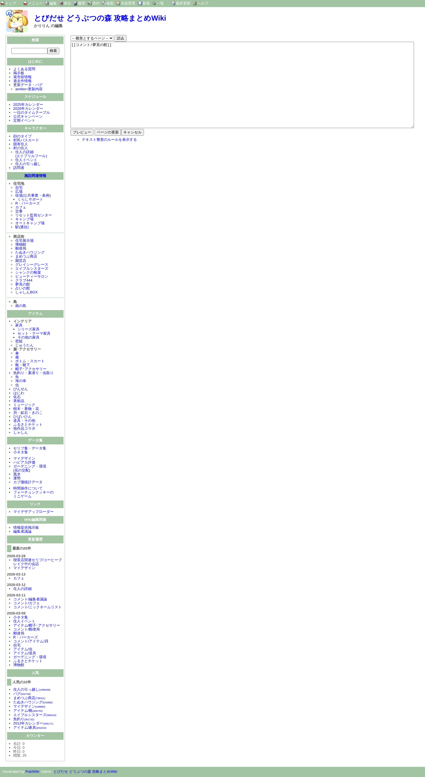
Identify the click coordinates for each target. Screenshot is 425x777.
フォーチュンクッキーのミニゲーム (33, 495)
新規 (146, 3)
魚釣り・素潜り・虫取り (33, 373)
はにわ (18, 393)
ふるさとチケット (28, 425)
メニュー (35, 3)
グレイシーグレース (31, 265)
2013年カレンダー (33, 724)
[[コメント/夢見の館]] (242, 93)
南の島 (20, 306)
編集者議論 (22, 532)
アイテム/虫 (23, 650)
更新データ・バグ (28, 85)
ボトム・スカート (30, 361)
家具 (19, 326)
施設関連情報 (35, 176)
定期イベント (24, 121)
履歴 (81, 3)
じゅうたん (24, 346)
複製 (110, 3)
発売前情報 (22, 77)
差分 (67, 3)
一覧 (160, 3)
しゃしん (20, 433)
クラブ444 (23, 281)
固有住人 (20, 144)
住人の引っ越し (28, 164)
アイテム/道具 (24, 653)
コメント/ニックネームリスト (37, 607)
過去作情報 (22, 81)
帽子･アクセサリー (31, 369)
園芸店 (20, 261)
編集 (53, 3)
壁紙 (19, 342)
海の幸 (20, 381)
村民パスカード (26, 141)
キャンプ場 (24, 220)
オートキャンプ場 (30, 223)
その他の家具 (28, 338)
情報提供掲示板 (26, 528)
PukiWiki (32, 772)
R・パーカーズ (27, 204)
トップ (10, 3)
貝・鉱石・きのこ (28, 413)
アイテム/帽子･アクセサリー (36, 626)
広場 (19, 192)
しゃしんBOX (26, 293)
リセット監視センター (33, 216)
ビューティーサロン (31, 277)
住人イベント (26, 160)
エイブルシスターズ (31, 269)
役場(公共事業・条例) (33, 196)
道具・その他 (24, 421)
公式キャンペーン (28, 117)
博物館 (20, 245)
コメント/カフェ (26, 604)
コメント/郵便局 (26, 630)
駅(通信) (22, 227)
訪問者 (18, 168)
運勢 (17, 479)
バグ (22, 694)
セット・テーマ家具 (34, 334)
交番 (19, 212)
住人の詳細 (22, 589)
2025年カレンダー (28, 105)
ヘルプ (202, 3)
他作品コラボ (24, 429)
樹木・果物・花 (26, 409)
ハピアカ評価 (24, 463)
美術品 (18, 401)
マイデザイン (24, 459)
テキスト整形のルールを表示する (109, 156)
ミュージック (24, 405)
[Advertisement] (118, 200)
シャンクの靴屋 (28, 273)
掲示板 (18, 73)
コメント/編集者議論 (30, 600)
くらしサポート (30, 200)
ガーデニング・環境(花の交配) (29, 469)
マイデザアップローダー (33, 512)
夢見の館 (22, 285)
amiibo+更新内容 (29, 89)
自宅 (19, 188)
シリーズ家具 (28, 330)
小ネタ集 (20, 453)
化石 (17, 397)
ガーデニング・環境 (29, 657)
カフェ (20, 208)
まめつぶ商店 (26, 257)
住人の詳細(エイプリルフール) (31, 154)
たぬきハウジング (30, 253)
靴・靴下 (22, 365)
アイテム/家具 (29, 728)
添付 (96, 3)
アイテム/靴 (28, 711)
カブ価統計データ (28, 482)
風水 (17, 475)
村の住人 (20, 148)
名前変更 (128, 3)
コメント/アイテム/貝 (30, 642)
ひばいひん (22, 417)
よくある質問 (24, 69)
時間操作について (28, 489)
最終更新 (183, 3)
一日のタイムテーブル (31, 113)
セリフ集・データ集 (29, 449)
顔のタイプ (22, 137)
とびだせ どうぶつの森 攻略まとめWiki (100, 18)
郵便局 (20, 249)
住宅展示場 (24, 241)
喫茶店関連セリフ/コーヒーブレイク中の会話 (37, 562)
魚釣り (23, 719)
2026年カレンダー (28, 109)
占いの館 (22, 289)
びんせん (20, 389)
